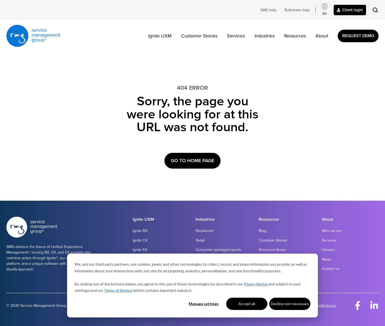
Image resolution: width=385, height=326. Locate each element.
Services (236, 36)
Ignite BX (140, 230)
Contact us (331, 268)
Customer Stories (199, 36)
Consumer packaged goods (218, 249)
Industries (265, 36)
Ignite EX (140, 249)
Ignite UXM (160, 36)
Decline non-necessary (290, 303)
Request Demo (358, 35)
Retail (200, 240)
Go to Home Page (192, 161)
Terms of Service (118, 290)
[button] (375, 10)
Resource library (272, 249)
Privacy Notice (256, 284)
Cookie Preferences (319, 305)
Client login (350, 9)
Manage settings (204, 303)
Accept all (246, 303)
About (321, 36)
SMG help (268, 10)
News (326, 259)
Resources (295, 36)
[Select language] (324, 10)
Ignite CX (140, 240)
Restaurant (205, 230)
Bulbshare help (297, 10)
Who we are (332, 230)
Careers (328, 249)
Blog (262, 230)
